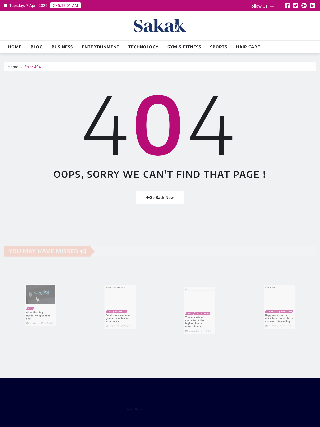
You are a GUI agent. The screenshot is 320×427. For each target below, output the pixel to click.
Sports (218, 46)
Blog (37, 46)
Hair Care (248, 46)
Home (15, 46)
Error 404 (32, 67)
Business (62, 46)
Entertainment (101, 46)
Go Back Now (160, 197)
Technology (143, 46)
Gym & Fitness (184, 46)
